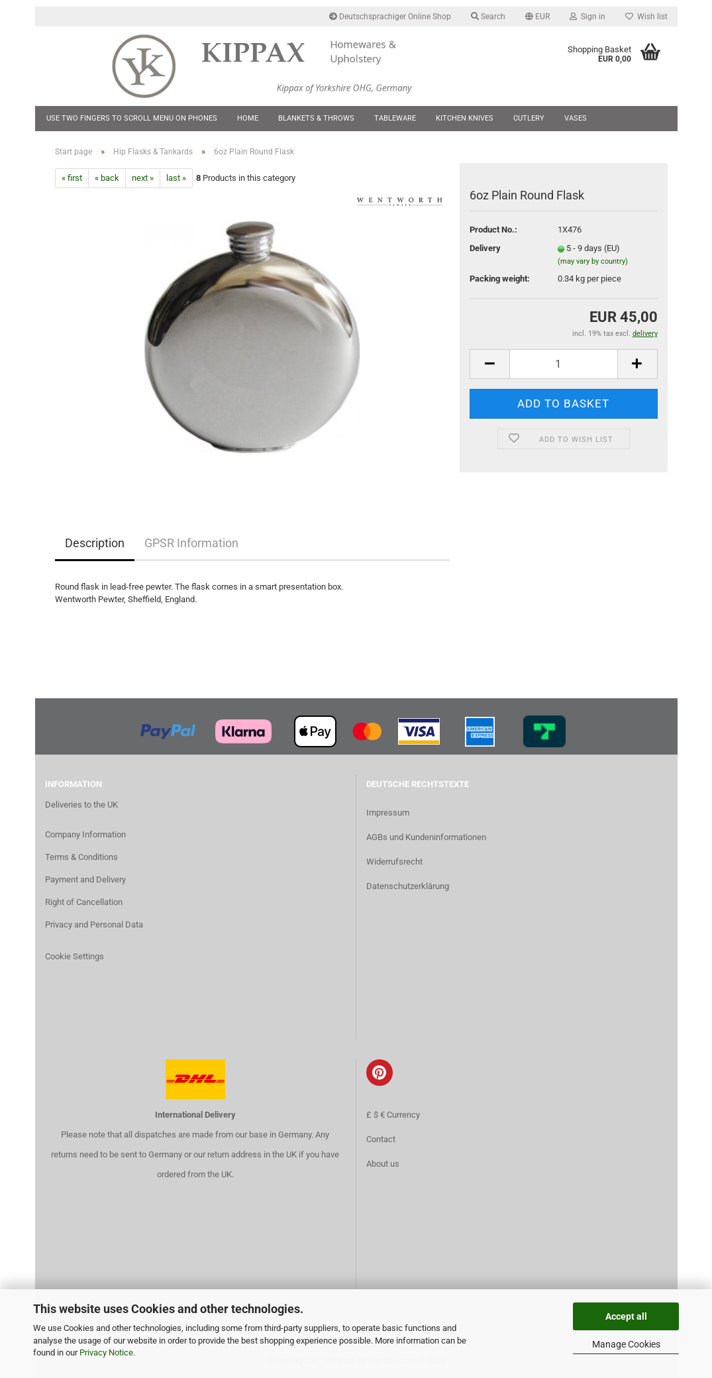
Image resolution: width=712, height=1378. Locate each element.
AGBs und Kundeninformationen (426, 837)
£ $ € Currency (393, 1115)
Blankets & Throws (316, 118)
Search (488, 16)
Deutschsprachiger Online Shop (390, 16)
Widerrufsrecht (394, 862)
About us (382, 1164)
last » (176, 178)
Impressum (387, 813)
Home (247, 118)
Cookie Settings (74, 956)
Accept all (626, 1316)
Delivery (485, 248)
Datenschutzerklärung (407, 886)
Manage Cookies (626, 1344)
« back (107, 178)
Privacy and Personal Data (94, 924)
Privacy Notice (106, 1352)
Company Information (85, 834)
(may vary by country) (593, 261)
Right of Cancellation (84, 902)
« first (72, 178)
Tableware (395, 118)
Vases (575, 118)
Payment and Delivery (85, 879)
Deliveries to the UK (81, 805)
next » (143, 178)
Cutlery (528, 118)
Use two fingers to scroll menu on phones (131, 118)
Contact (380, 1139)
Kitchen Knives (464, 118)
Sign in (587, 16)
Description (95, 543)
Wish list (646, 16)
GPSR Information (191, 543)
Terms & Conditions (81, 857)
